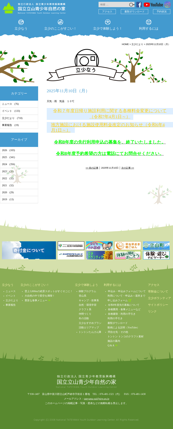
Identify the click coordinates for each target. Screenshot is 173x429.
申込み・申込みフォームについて (127, 291)
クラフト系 (85, 309)
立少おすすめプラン (90, 323)
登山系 (82, 295)
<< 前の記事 (92, 168)
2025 (4, 157)
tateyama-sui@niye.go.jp (96, 398)
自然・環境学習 (87, 305)
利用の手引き (115, 318)
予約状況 (162, 11)
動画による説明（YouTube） (123, 327)
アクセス (107, 11)
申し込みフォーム (118, 300)
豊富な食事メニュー (36, 300)
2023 (4, 171)
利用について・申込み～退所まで (126, 295)
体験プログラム (87, 291)
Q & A (111, 345)
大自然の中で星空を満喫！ (40, 295)
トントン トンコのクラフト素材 (126, 336)
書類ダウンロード (134, 11)
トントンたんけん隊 (90, 332)
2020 (4, 192)
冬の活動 (84, 318)
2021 (4, 185)
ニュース (7, 104)
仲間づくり (85, 314)
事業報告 (7, 125)
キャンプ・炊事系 (89, 300)
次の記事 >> (127, 168)
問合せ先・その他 (118, 332)
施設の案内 (114, 341)
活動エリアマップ (89, 327)
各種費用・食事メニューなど (124, 309)
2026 (4, 150)
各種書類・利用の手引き (122, 314)
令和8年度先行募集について (123, 305)
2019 (4, 199)
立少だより (8, 118)
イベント (7, 111)
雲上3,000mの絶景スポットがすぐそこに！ (48, 291)
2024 (4, 164)
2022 (4, 178)
